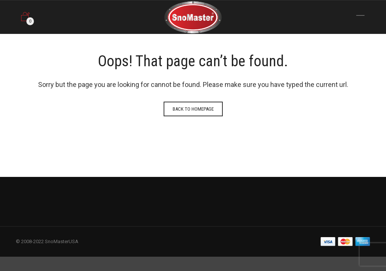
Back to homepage (193, 109)
